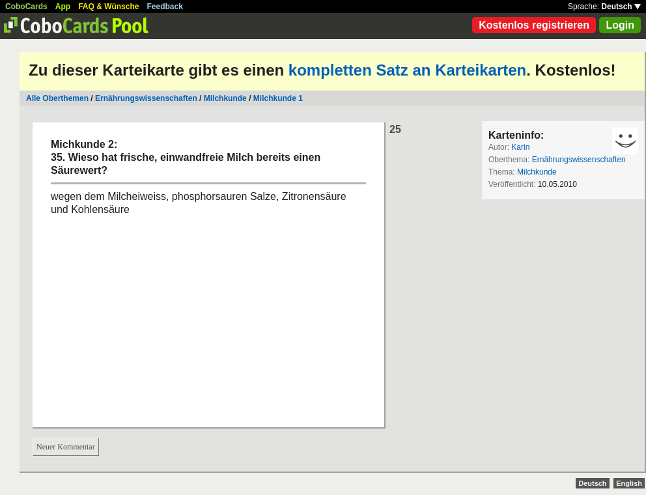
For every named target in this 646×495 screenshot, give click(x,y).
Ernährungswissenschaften (146, 98)
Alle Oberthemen (57, 98)
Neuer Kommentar (65, 446)
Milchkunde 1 (278, 98)
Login (620, 25)
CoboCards (26, 6)
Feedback (165, 6)
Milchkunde (225, 98)
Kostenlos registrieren (534, 25)
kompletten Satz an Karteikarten (407, 70)
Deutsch (621, 6)
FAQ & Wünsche (108, 6)
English (629, 483)
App (62, 6)
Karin (520, 147)
